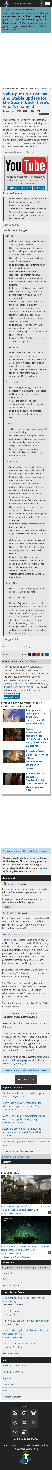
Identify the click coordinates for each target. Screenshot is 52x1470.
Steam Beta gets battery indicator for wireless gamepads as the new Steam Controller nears (21, 1106)
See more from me (11, 697)
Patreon (24, 1023)
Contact (6, 1161)
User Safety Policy (29, 1448)
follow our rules (30, 857)
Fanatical (7, 1273)
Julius (10, 883)
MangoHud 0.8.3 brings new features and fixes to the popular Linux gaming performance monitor (23, 1119)
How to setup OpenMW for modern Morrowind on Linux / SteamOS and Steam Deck (26, 1206)
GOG (40, 26)
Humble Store (9, 29)
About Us (7, 1390)
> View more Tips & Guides (15, 1257)
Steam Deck (12, 647)
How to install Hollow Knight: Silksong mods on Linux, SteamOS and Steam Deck (26, 1246)
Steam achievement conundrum (19, 1343)
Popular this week (12, 1087)
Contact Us (8, 1384)
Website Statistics (11, 1396)
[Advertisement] (26, 60)
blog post (20, 609)
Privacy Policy (34, 1445)
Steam (20, 647)
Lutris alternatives (11, 1311)
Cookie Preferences (12, 1371)
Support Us (8, 1378)
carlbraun (8, 912)
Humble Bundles (11, 1285)
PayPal (24, 22)
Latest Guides (10, 1173)
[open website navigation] (47, 3)
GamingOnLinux (22, 3)
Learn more (46, 88)
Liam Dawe (11, 111)
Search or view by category (16, 1156)
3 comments (44, 114)
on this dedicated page (14, 1060)
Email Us (7, 1167)
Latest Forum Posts (13, 1292)
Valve (32, 647)
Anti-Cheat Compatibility (15, 1365)
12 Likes (6, 654)
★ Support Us (26, 1079)
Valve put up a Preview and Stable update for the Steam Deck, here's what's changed (26, 100)
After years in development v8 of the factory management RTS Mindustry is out (36, 717)
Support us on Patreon (14, 9)
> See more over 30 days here (17, 1151)
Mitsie (6, 934)
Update (26, 647)
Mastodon (34, 690)
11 (49, 1213)
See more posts (10, 1353)
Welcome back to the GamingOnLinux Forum (25, 1320)
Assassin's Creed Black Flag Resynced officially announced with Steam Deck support (21, 1132)
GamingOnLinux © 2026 (26, 1438)
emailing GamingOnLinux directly (21, 686)
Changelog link (10, 224)
